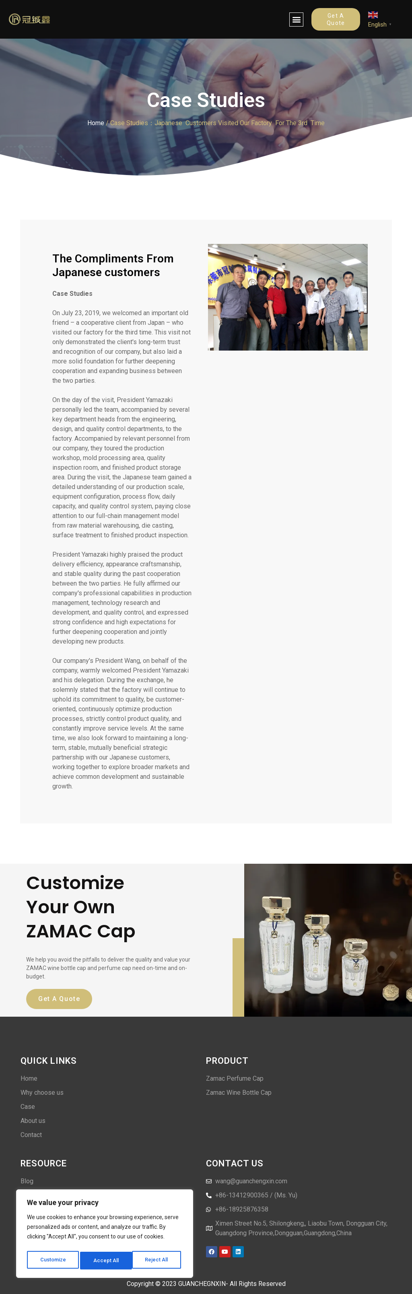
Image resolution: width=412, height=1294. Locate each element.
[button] (296, 19)
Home (95, 123)
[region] (104, 1235)
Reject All (106, 1260)
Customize (53, 1260)
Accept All (157, 1260)
